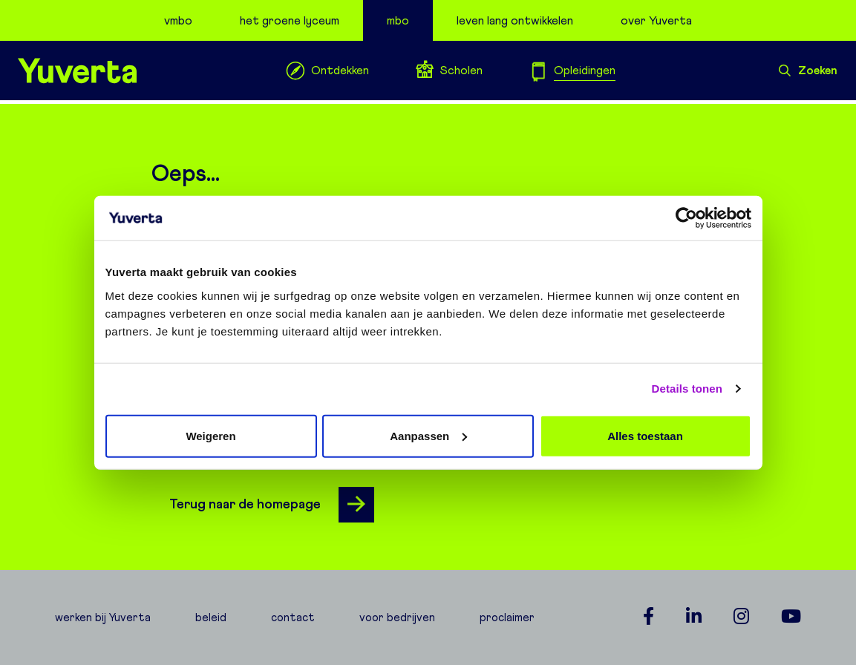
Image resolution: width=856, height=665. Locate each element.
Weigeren (210, 435)
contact (293, 617)
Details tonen (687, 388)
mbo (398, 20)
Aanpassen (428, 435)
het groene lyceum (289, 20)
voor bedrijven (397, 617)
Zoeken (808, 70)
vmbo (178, 20)
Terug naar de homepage (271, 504)
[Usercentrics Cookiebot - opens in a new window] (686, 218)
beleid (210, 617)
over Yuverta (656, 20)
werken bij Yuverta (103, 617)
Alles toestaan (645, 435)
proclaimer (507, 617)
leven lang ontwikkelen (515, 20)
